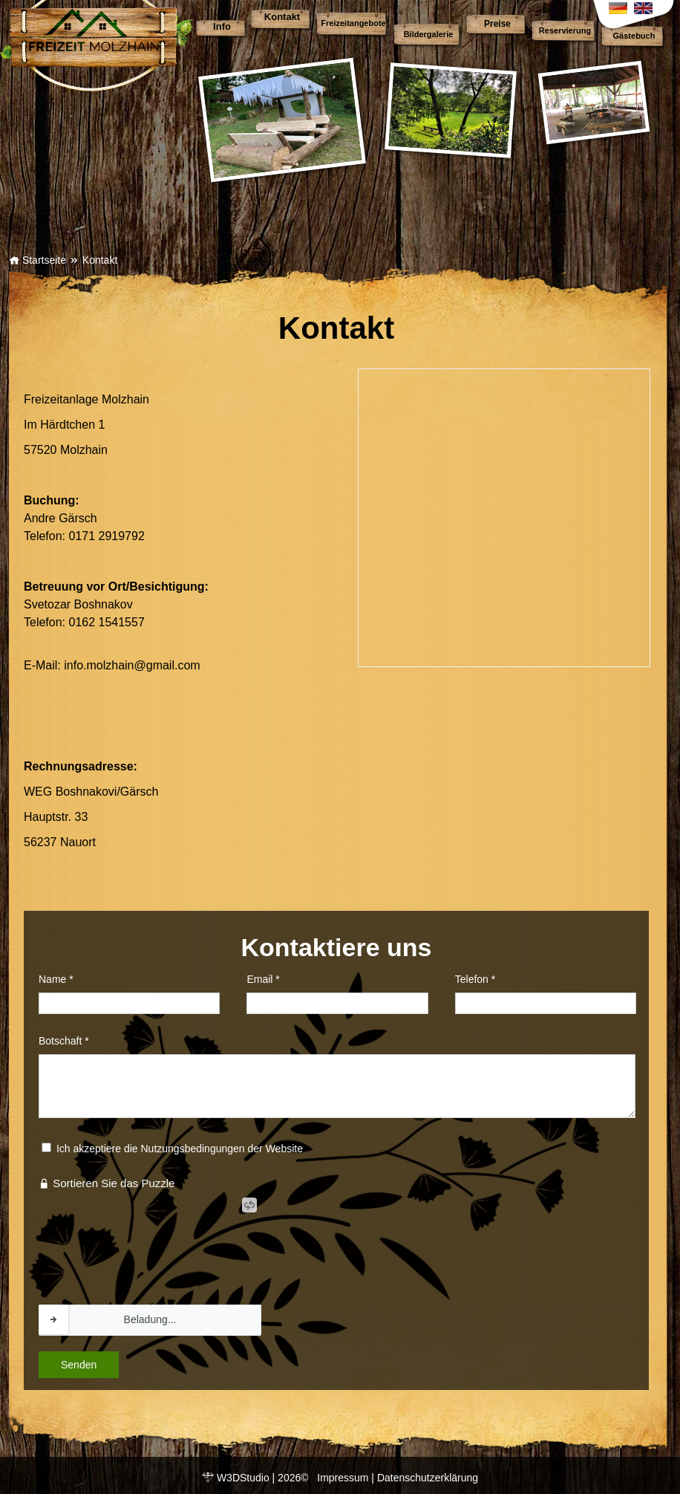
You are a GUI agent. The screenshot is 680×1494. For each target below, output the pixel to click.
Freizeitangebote (353, 23)
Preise (497, 24)
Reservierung (565, 30)
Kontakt (282, 16)
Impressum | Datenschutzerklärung (397, 1478)
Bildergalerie (429, 34)
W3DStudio (243, 1478)
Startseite (37, 260)
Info (222, 26)
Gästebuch (634, 35)
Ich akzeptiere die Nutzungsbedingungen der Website (179, 1148)
